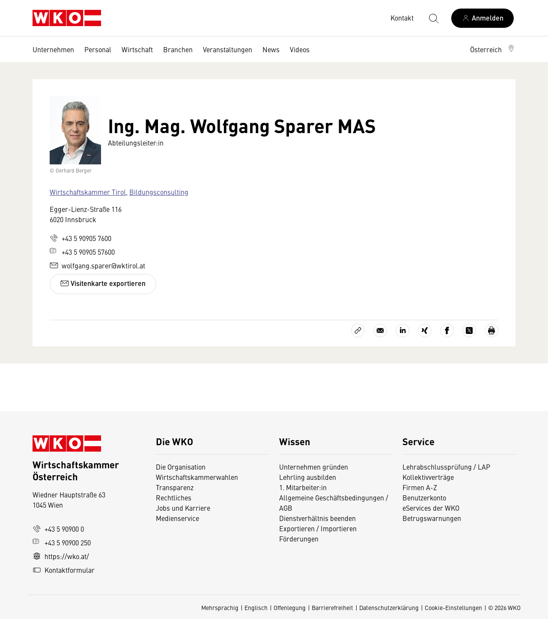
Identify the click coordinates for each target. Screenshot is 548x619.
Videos (300, 49)
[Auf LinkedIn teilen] (402, 330)
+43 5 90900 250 (62, 542)
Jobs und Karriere (183, 507)
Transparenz (175, 487)
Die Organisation (181, 466)
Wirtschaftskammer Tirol (88, 191)
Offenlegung (290, 607)
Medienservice (177, 518)
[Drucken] (491, 330)
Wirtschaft (137, 49)
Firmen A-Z (419, 487)
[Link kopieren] (358, 330)
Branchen (178, 49)
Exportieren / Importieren (318, 528)
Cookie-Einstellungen (453, 607)
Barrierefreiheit (332, 607)
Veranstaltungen (227, 49)
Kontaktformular (64, 569)
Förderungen (299, 538)
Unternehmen (53, 49)
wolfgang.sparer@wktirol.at (97, 265)
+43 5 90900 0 (58, 528)
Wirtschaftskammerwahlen (197, 477)
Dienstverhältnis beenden (317, 518)
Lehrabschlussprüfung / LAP (446, 466)
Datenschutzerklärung (389, 607)
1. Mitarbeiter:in (303, 487)
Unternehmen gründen (313, 466)
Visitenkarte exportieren (103, 283)
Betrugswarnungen (432, 518)
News (271, 49)
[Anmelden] (482, 18)
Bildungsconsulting (158, 191)
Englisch (256, 607)
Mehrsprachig (219, 607)
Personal (97, 49)
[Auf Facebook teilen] (447, 330)
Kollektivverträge (428, 477)
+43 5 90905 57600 (82, 251)
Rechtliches (173, 497)
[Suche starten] (433, 18)
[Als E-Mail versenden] (380, 330)
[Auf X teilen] (469, 330)
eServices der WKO (430, 507)
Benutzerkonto (424, 497)
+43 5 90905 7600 (80, 238)
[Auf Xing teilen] (425, 330)
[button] (492, 49)
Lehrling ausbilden (307, 477)
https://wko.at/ (61, 556)
